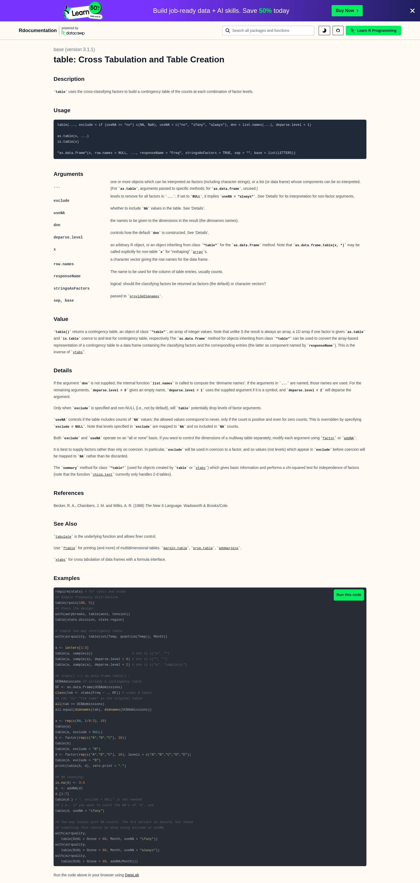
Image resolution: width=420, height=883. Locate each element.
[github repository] (338, 30)
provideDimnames (144, 296)
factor (329, 438)
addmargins (229, 548)
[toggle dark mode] (324, 30)
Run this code (348, 595)
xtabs (78, 352)
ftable (69, 548)
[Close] (412, 10)
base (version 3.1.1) (74, 49)
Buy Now (347, 10)
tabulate (63, 537)
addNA (349, 438)
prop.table (203, 548)
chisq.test (103, 475)
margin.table (175, 548)
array (198, 252)
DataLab (132, 875)
